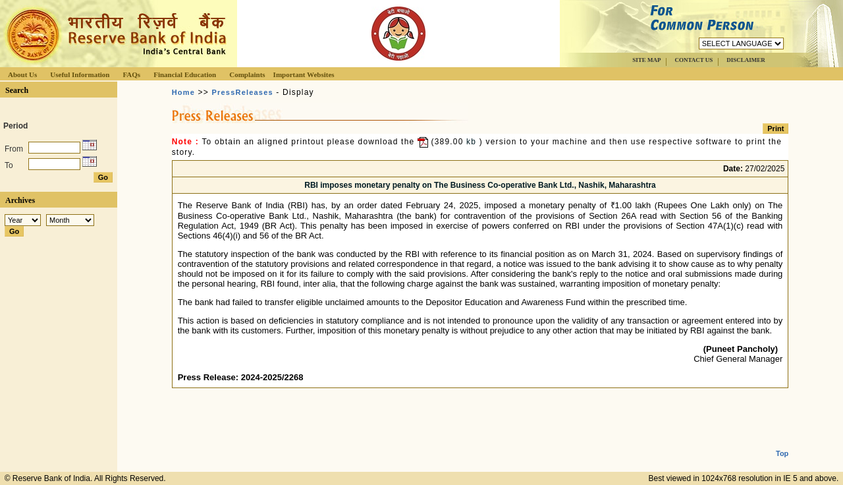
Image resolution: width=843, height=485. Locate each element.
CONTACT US (693, 60)
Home (183, 92)
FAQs (131, 74)
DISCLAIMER (745, 60)
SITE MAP (646, 60)
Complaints (247, 74)
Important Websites (304, 74)
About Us (22, 74)
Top (782, 443)
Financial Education (184, 74)
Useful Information (79, 74)
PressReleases (242, 92)
